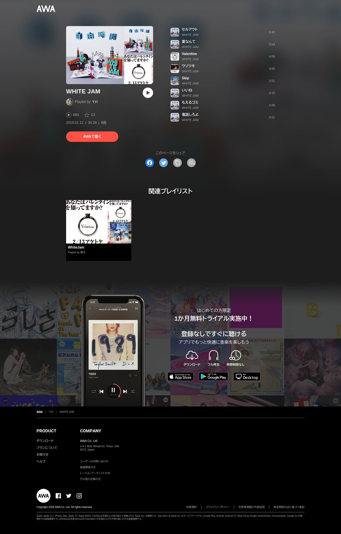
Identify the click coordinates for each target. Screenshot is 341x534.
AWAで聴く (92, 136)
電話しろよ (190, 114)
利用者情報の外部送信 (252, 507)
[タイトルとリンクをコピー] (177, 162)
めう (82, 252)
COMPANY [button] (90, 430)
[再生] (148, 93)
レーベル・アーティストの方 (95, 473)
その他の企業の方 (90, 479)
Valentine (189, 54)
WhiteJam (76, 247)
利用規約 (191, 507)
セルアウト (190, 29)
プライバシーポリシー (218, 507)
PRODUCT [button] (46, 430)
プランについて (47, 447)
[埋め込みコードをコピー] (191, 162)
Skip (185, 78)
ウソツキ (188, 66)
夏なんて (189, 41)
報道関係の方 (88, 467)
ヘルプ (41, 461)
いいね (187, 90)
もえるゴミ (190, 102)
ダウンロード (45, 441)
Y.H (95, 102)
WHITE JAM (190, 34)
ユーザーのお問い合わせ (94, 461)
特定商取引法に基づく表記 (289, 507)
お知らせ (42, 454)
